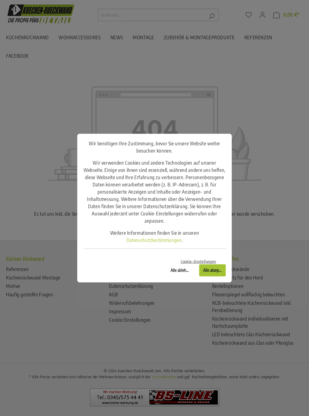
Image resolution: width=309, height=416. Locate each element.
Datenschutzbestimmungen (154, 240)
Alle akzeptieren (214, 270)
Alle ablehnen (181, 270)
